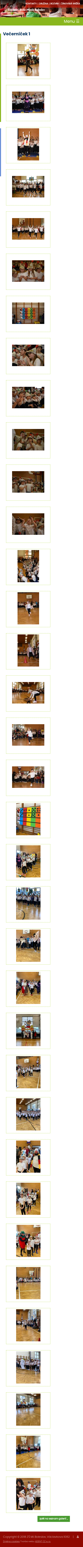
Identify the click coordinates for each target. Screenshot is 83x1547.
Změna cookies (11, 1541)
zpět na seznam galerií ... (53, 1518)
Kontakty (31, 4)
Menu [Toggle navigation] (72, 21)
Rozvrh (54, 4)
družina (43, 4)
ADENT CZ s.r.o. (43, 1541)
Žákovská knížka (70, 4)
